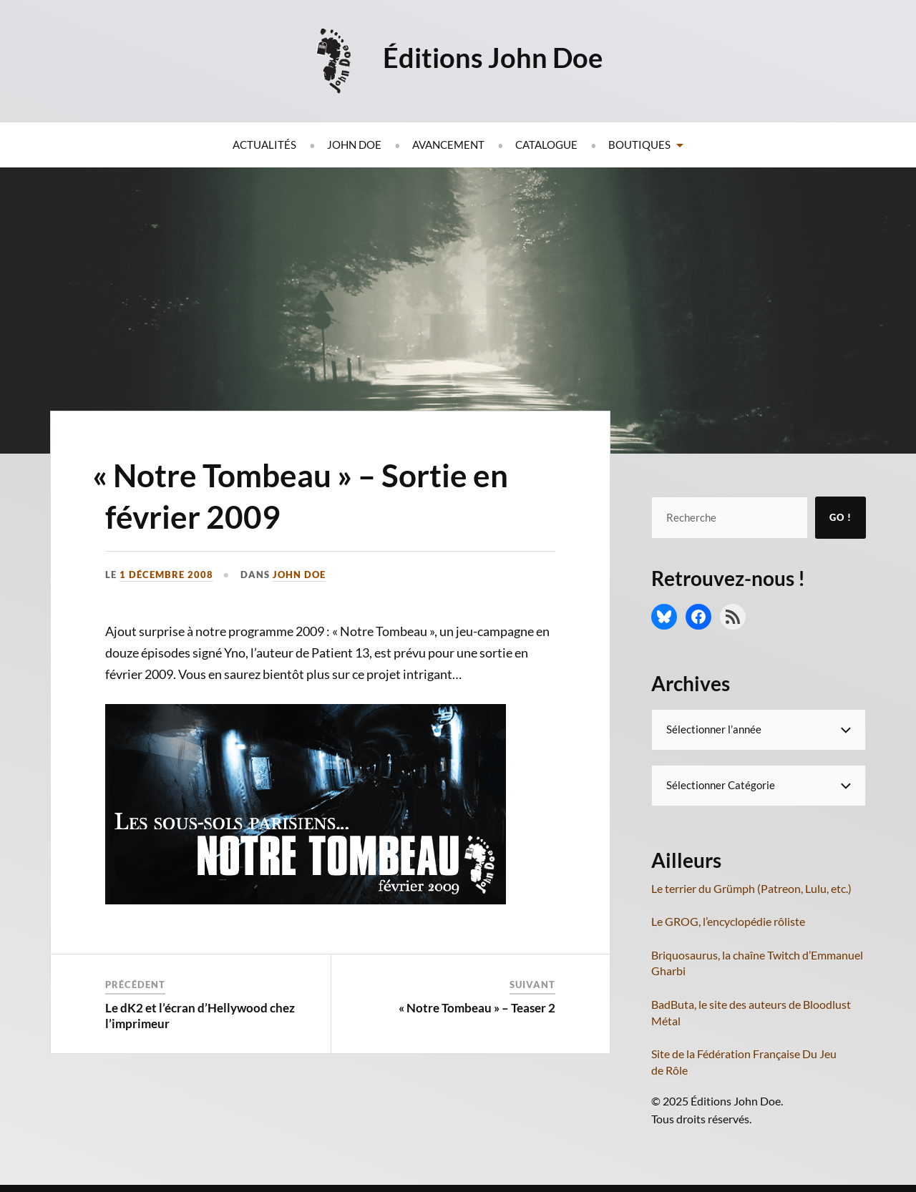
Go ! (840, 517)
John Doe (354, 144)
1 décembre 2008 (166, 574)
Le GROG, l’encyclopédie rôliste (728, 921)
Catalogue (546, 144)
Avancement (448, 144)
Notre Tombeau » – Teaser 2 (479, 1007)
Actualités (264, 144)
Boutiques (639, 144)
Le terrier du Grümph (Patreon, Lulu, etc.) (751, 888)
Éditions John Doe (493, 57)
